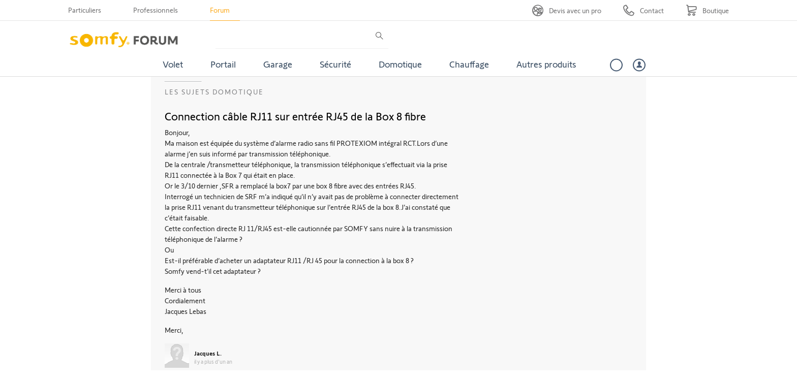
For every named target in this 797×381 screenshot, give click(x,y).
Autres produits (546, 64)
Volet (173, 64)
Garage (277, 64)
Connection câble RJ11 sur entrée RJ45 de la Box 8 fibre (295, 115)
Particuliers (84, 10)
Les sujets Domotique (214, 91)
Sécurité (335, 64)
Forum (220, 10)
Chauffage (469, 64)
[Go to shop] (707, 10)
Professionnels (155, 10)
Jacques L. (208, 353)
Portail (223, 64)
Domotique (400, 64)
